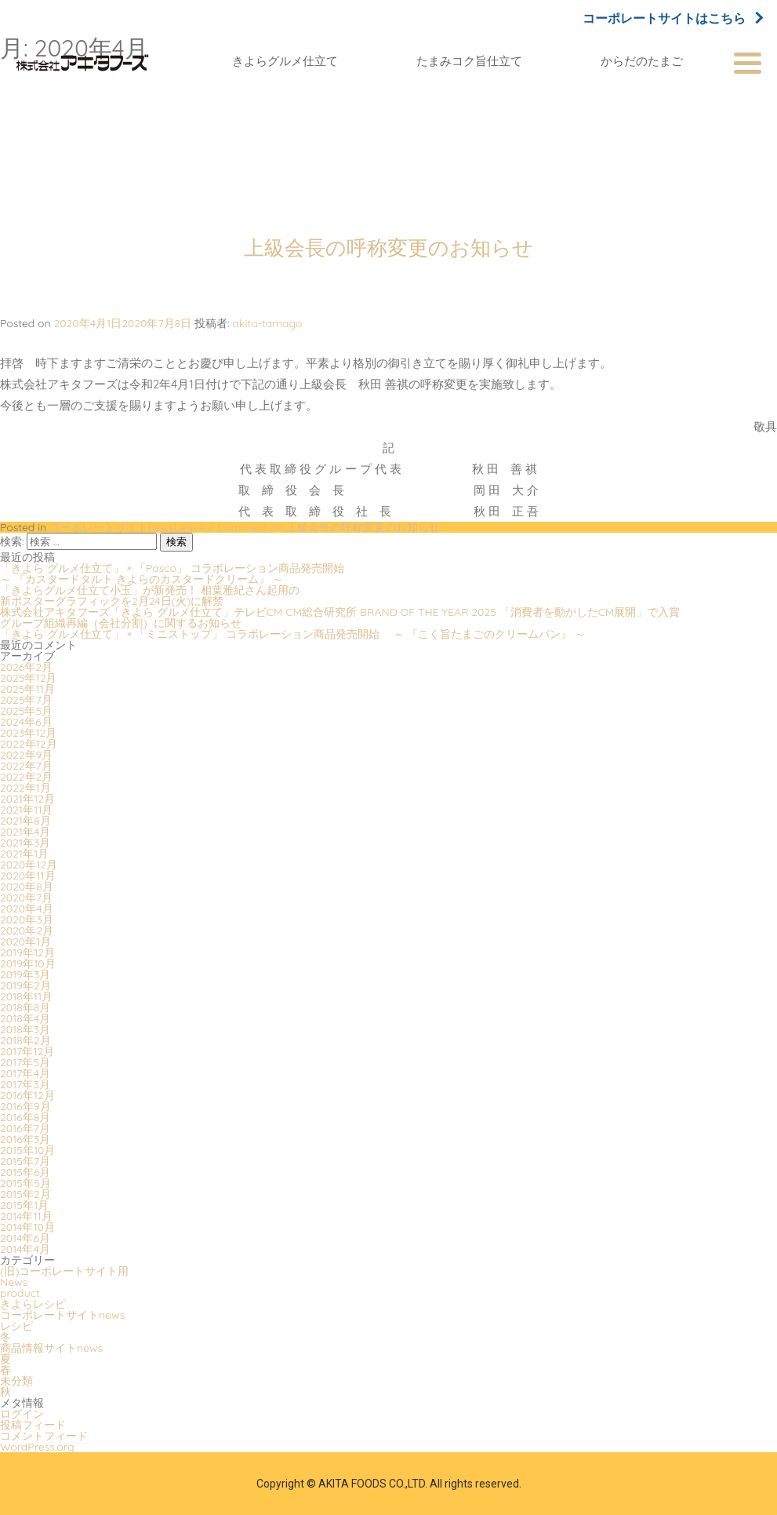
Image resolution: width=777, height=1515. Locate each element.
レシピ (16, 1326)
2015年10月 (27, 1150)
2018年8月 (25, 1007)
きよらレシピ (33, 1304)
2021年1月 (24, 854)
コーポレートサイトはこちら (672, 18)
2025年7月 (26, 700)
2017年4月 (25, 1073)
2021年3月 (25, 843)
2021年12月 (27, 799)
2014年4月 (25, 1249)
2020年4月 (26, 908)
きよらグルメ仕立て (285, 61)
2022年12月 (28, 744)
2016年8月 (25, 1117)
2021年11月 (26, 810)
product (20, 1293)
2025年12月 (28, 678)
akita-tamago (267, 323)
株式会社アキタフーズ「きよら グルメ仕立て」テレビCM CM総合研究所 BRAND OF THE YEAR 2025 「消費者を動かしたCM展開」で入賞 (340, 612)
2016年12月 (27, 1095)
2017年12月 (27, 1051)
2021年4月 (25, 832)
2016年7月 (25, 1128)
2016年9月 (25, 1106)
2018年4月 (25, 1018)
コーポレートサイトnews (111, 527)
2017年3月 (25, 1084)
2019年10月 (28, 963)
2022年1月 (25, 788)
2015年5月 (25, 1183)
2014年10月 (27, 1227)
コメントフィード (44, 1436)
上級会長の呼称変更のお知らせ (388, 247)
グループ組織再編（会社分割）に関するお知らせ (120, 623)
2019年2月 (25, 985)
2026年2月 (26, 667)
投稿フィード (33, 1425)
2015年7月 (25, 1161)
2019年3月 (25, 974)
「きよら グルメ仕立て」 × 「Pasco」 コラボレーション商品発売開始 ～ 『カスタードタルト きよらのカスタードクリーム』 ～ (179, 573)
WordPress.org (37, 1447)
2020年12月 (28, 865)
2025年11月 (27, 689)
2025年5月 (26, 711)
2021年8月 (25, 821)
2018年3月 (25, 1029)
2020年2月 (26, 930)
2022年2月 (26, 777)
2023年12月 (28, 733)
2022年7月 (26, 766)
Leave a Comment (307, 527)
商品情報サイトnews (51, 1348)
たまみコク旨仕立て (469, 61)
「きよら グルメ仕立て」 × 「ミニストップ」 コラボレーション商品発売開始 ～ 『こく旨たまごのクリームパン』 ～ (293, 634)
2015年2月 (25, 1194)
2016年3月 (25, 1139)
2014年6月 (25, 1238)
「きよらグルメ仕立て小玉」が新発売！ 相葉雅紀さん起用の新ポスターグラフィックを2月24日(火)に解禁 (150, 595)
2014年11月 (26, 1216)
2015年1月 (24, 1205)
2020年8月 (26, 887)
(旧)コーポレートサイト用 (64, 1271)
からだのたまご (642, 61)
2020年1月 (25, 941)
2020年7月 (26, 897)
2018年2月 (25, 1040)
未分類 (16, 1381)
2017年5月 (25, 1062)
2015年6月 (25, 1172)
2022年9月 (26, 755)
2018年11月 (26, 996)
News (13, 1282)
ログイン (22, 1414)
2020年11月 (28, 876)
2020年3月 (26, 919)
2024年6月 (26, 722)
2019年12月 (27, 952)
